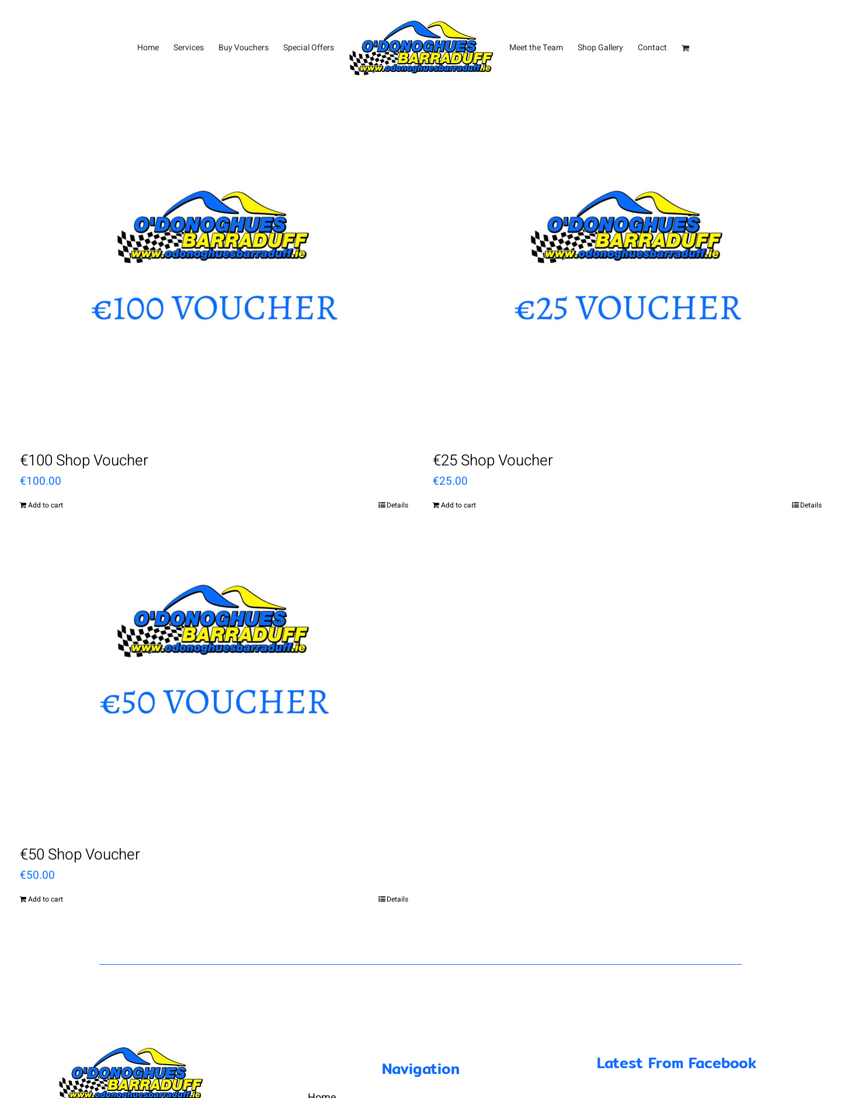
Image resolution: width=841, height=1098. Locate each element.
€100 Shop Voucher (84, 461)
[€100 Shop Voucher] (214, 287)
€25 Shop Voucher (493, 461)
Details (397, 505)
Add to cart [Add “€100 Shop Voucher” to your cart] (45, 505)
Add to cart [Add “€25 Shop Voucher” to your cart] (458, 505)
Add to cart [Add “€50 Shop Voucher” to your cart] (45, 899)
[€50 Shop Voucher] (214, 682)
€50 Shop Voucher (80, 855)
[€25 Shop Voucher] (627, 287)
